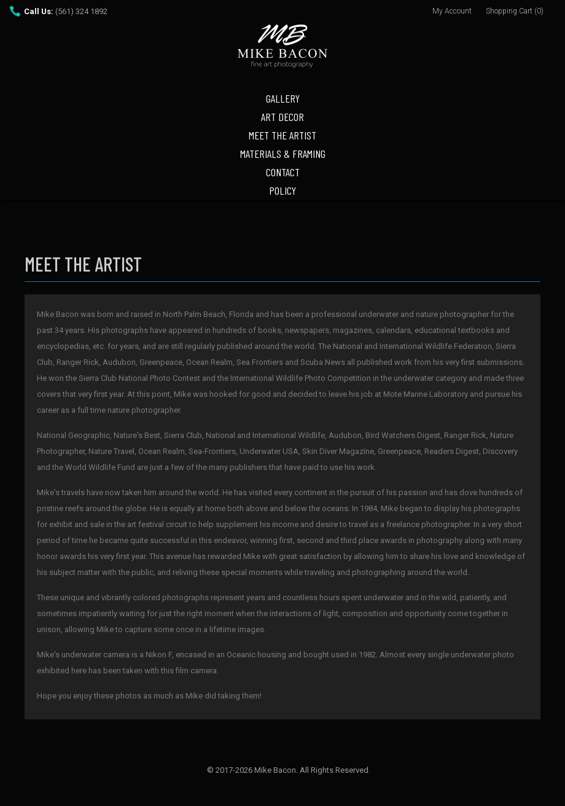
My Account (452, 11)
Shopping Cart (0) (515, 11)
